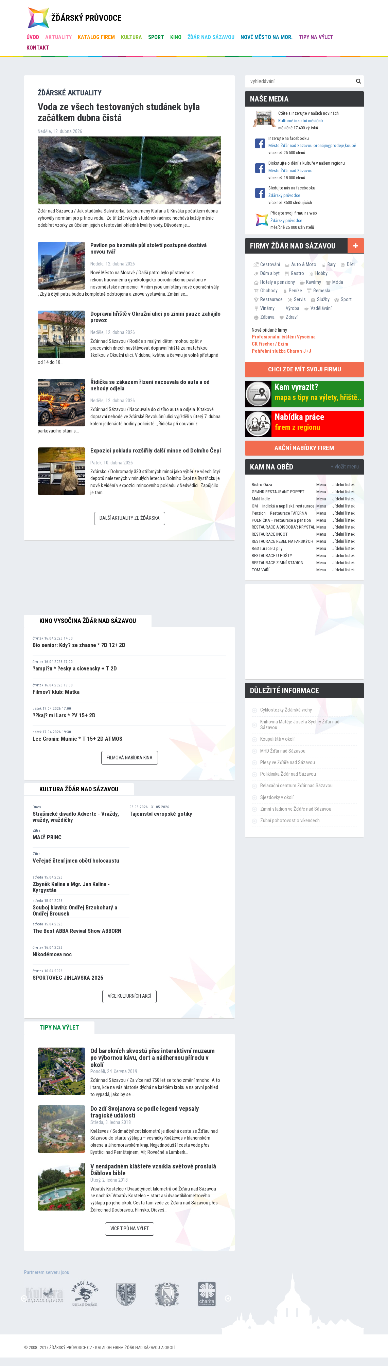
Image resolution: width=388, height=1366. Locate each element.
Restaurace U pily (267, 548)
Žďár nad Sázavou (211, 37)
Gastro (297, 273)
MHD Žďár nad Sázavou (282, 751)
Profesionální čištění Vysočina (284, 337)
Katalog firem (96, 37)
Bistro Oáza (262, 484)
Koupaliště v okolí (277, 739)
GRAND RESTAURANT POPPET (278, 491)
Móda (337, 282)
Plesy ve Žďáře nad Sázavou (287, 762)
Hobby (321, 273)
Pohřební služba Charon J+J (281, 351)
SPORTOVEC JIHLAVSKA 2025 (68, 977)
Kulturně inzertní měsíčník (300, 120)
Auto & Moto (303, 264)
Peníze (295, 290)
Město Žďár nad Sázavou (290, 170)
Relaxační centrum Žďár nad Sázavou (296, 786)
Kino (175, 37)
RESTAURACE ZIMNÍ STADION (277, 562)
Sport (156, 37)
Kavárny (313, 282)
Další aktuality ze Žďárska (130, 518)
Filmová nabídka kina (130, 758)
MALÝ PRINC (47, 837)
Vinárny (267, 308)
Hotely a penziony (277, 282)
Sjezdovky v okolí (277, 797)
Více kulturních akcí (129, 996)
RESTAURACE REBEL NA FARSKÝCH (282, 541)
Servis (300, 299)
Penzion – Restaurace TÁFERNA (279, 513)
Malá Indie (261, 498)
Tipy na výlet (316, 37)
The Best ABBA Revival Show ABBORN (77, 930)
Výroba (292, 308)
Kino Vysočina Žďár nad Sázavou (87, 621)
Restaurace (271, 299)
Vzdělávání (321, 308)
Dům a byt (270, 273)
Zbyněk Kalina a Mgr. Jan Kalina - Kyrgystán (71, 887)
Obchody (269, 290)
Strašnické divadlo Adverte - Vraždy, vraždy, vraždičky (76, 817)
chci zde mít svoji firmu (304, 369)
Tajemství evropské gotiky (160, 813)
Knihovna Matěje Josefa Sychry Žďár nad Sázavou (299, 725)
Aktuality (58, 37)
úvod (33, 37)
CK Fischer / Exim (270, 344)
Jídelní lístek (343, 484)
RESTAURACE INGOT (270, 534)
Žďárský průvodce (284, 195)
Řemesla (321, 290)
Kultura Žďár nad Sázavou (79, 789)
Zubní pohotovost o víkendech (290, 821)
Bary (332, 264)
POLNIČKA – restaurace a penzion (281, 520)
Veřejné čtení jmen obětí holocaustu (76, 860)
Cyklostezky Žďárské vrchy (286, 710)
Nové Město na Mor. (267, 37)
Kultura (131, 37)
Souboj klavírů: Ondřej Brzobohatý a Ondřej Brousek (75, 910)
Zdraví (292, 317)
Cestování (270, 264)
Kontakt (38, 47)
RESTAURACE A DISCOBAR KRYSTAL (283, 527)
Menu (321, 484)
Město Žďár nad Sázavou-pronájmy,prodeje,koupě (312, 145)
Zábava (267, 317)
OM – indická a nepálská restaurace (283, 506)
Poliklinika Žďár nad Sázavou (288, 774)
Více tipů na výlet (129, 1229)
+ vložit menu (345, 466)
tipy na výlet (59, 1027)
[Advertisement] (304, 631)
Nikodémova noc (52, 954)
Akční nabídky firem (304, 448)
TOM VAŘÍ (260, 569)
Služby (323, 299)
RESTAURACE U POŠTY (272, 555)
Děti (351, 264)
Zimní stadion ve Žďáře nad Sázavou (295, 809)
